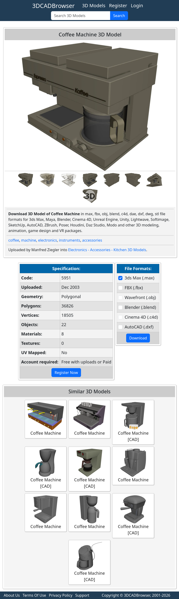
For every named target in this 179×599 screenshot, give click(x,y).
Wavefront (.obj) (140, 297)
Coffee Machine (45, 419)
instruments (69, 240)
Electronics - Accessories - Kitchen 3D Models (107, 249)
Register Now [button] (66, 372)
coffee (13, 240)
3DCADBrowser (53, 6)
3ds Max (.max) (139, 278)
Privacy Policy (60, 595)
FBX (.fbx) (134, 287)
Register (118, 5)
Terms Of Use (34, 595)
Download (138, 338)
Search (119, 15)
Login (137, 5)
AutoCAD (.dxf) (139, 327)
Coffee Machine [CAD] (133, 422)
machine (28, 240)
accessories (92, 240)
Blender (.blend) (140, 307)
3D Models (93, 5)
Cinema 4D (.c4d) (141, 317)
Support (82, 595)
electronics (47, 240)
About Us (12, 595)
